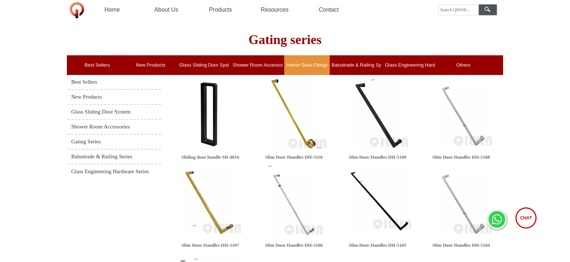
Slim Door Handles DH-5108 (461, 157)
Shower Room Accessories (257, 65)
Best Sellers (97, 65)
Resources (274, 10)
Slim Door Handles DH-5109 (377, 157)
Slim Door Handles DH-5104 (461, 245)
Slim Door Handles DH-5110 (294, 157)
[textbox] (458, 9)
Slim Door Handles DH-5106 (293, 245)
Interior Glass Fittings (307, 65)
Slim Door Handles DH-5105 (377, 245)
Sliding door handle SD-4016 (210, 157)
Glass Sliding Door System (204, 65)
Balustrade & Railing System (356, 65)
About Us (166, 10)
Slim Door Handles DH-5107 (210, 245)
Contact (329, 10)
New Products (150, 65)
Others (463, 65)
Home (112, 10)
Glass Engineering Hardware (410, 65)
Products (220, 10)
